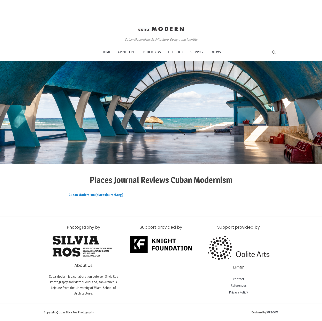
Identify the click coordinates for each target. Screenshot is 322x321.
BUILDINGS (152, 52)
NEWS (216, 52)
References (238, 286)
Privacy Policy (238, 292)
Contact (238, 279)
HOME (106, 52)
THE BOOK (176, 52)
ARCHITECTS (127, 52)
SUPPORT (197, 52)
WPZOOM (272, 312)
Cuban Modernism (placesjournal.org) (96, 195)
